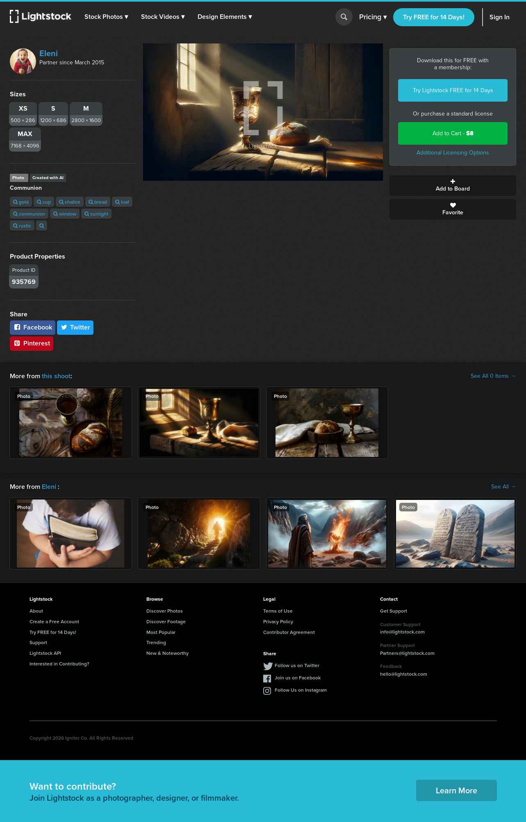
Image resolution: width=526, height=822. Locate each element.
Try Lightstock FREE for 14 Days (453, 90)
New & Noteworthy (167, 652)
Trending (156, 642)
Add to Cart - (453, 133)
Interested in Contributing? (59, 663)
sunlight (96, 213)
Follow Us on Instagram (301, 689)
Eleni (48, 53)
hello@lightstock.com (403, 673)
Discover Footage (166, 621)
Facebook (32, 327)
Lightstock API (45, 652)
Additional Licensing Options (453, 152)
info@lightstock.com (402, 631)
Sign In (500, 17)
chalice (69, 201)
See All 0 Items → (493, 376)
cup (44, 201)
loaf (122, 201)
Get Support (393, 610)
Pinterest (31, 343)
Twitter (75, 327)
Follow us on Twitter (297, 665)
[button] (106, 17)
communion (29, 213)
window (64, 213)
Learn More (456, 790)
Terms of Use (278, 610)
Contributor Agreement (289, 632)
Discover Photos (164, 610)
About (36, 610)
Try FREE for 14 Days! (434, 17)
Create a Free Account (54, 621)
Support (38, 642)
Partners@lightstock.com (407, 652)
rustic (22, 225)
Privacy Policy (278, 621)
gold (21, 201)
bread (98, 201)
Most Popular (160, 632)
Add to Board (452, 186)
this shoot (56, 376)
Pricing (373, 17)
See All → (503, 487)
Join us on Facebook (298, 677)
